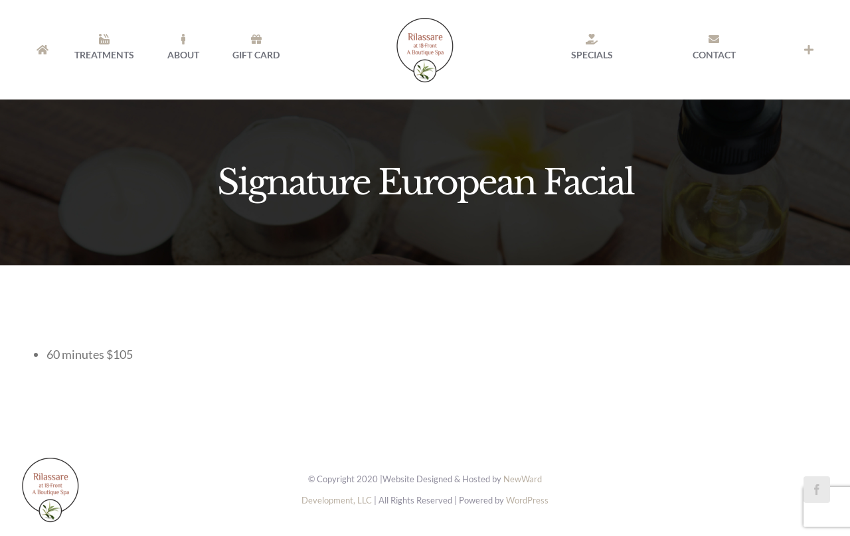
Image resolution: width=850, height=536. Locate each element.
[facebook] (817, 489)
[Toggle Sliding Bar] (808, 49)
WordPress (527, 500)
